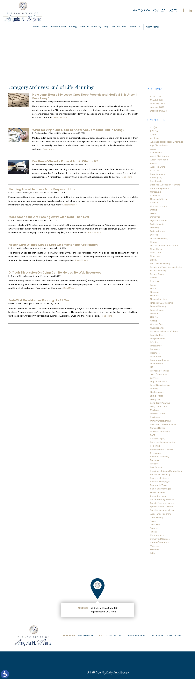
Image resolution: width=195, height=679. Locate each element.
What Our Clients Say (90, 26)
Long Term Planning (160, 402)
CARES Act (155, 195)
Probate (154, 463)
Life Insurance (157, 392)
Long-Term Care (158, 406)
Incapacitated (157, 338)
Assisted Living (157, 166)
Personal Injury (157, 438)
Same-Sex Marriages (160, 488)
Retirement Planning (160, 474)
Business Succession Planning (165, 184)
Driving (153, 242)
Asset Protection (159, 159)
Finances (154, 295)
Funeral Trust (157, 309)
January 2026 (157, 107)
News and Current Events (163, 424)
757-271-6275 (164, 10)
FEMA (153, 288)
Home (36, 26)
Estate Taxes (157, 274)
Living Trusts (156, 395)
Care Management (159, 188)
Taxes (153, 521)
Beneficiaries (156, 181)
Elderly (153, 259)
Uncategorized (157, 535)
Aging (153, 148)
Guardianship (157, 327)
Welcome (155, 549)
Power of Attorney (159, 456)
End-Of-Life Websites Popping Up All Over (39, 300)
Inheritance (156, 345)
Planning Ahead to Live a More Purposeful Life (41, 189)
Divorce (154, 234)
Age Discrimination (159, 145)
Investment (156, 356)
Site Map (157, 635)
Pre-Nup (154, 460)
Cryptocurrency (158, 206)
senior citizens (157, 492)
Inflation (154, 342)
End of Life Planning (160, 263)
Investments (156, 363)
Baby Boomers (157, 173)
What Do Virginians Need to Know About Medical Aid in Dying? (78, 130)
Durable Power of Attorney (164, 245)
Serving (73, 26)
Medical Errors (157, 413)
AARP (153, 134)
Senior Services (158, 496)
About (45, 26)
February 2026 (157, 103)
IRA (151, 367)
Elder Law (155, 256)
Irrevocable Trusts (159, 370)
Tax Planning (156, 517)
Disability (154, 227)
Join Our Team (118, 26)
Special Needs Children (161, 506)
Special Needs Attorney (162, 503)
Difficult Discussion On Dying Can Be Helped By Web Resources (54, 272)
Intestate (155, 352)
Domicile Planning (159, 238)
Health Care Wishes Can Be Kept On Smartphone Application (53, 245)
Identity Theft (157, 334)
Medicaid (154, 410)
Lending (154, 388)
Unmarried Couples (160, 538)
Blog (106, 26)
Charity (154, 202)
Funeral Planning (158, 306)
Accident (155, 138)
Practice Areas (58, 26)
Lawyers (154, 377)
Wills (152, 553)
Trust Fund (155, 524)
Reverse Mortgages (160, 481)
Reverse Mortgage (159, 478)
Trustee (154, 528)
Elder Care (155, 252)
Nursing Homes (157, 427)
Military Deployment (160, 420)
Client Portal (152, 26)
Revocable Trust (158, 485)
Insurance (155, 349)
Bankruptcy (156, 177)
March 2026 (156, 100)
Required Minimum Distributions (166, 470)
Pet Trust (155, 445)
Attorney (155, 170)
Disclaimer (174, 635)
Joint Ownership (158, 374)
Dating (153, 209)
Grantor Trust (157, 324)
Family (153, 284)
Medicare (155, 417)
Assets (153, 163)
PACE (152, 435)
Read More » (60, 117)
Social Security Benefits (162, 499)
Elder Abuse (156, 249)
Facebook (183, 10)
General (154, 313)
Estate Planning (158, 270)
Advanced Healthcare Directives (166, 141)
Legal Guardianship (160, 385)
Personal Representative (162, 442)
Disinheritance (157, 231)
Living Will (155, 399)
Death (153, 213)
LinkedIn (190, 10)
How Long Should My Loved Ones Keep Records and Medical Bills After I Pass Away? (84, 96)
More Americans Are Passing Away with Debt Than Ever (49, 217)
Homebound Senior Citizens (164, 331)
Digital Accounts (158, 220)
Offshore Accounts (160, 431)
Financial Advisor (158, 299)
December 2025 (158, 110)
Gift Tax (154, 317)
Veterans (155, 546)
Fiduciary (154, 292)
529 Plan (154, 131)
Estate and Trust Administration (166, 267)
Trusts (153, 531)
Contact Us (135, 26)
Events (153, 277)
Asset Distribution (159, 156)
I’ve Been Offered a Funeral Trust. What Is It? (65, 161)
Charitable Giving (159, 198)
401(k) (153, 127)
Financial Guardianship (161, 302)
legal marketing (107, 674)
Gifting (153, 320)
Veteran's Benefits (159, 542)
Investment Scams (159, 360)
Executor (155, 281)
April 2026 (155, 96)
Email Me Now (137, 635)
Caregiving (155, 191)
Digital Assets (157, 224)
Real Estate (156, 467)
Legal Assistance (158, 381)
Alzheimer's (156, 152)
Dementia (155, 216)
